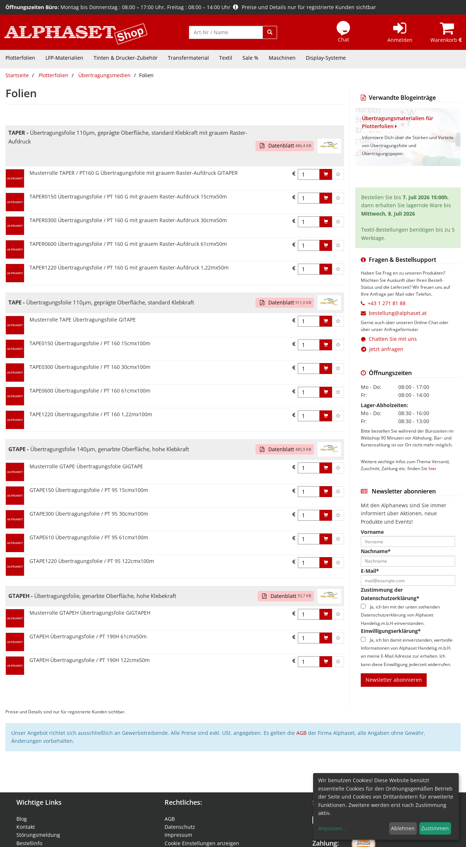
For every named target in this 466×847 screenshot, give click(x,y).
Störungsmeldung (38, 834)
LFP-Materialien (64, 57)
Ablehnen (403, 828)
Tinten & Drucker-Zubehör (126, 57)
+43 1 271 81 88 (387, 303)
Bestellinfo (29, 843)
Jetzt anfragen (382, 349)
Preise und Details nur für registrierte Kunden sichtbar (304, 7)
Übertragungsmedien (104, 75)
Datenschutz (180, 826)
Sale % (250, 57)
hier (433, 468)
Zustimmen (435, 828)
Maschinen (282, 57)
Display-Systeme (326, 57)
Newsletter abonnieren (394, 679)
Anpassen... (332, 828)
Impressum (178, 834)
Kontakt (25, 826)
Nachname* (376, 551)
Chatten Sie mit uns (393, 338)
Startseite (17, 75)
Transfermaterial (188, 57)
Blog (21, 818)
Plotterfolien (20, 57)
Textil (225, 57)
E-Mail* (370, 570)
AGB (301, 732)
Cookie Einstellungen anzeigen (202, 843)
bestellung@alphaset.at (398, 313)
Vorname (372, 531)
